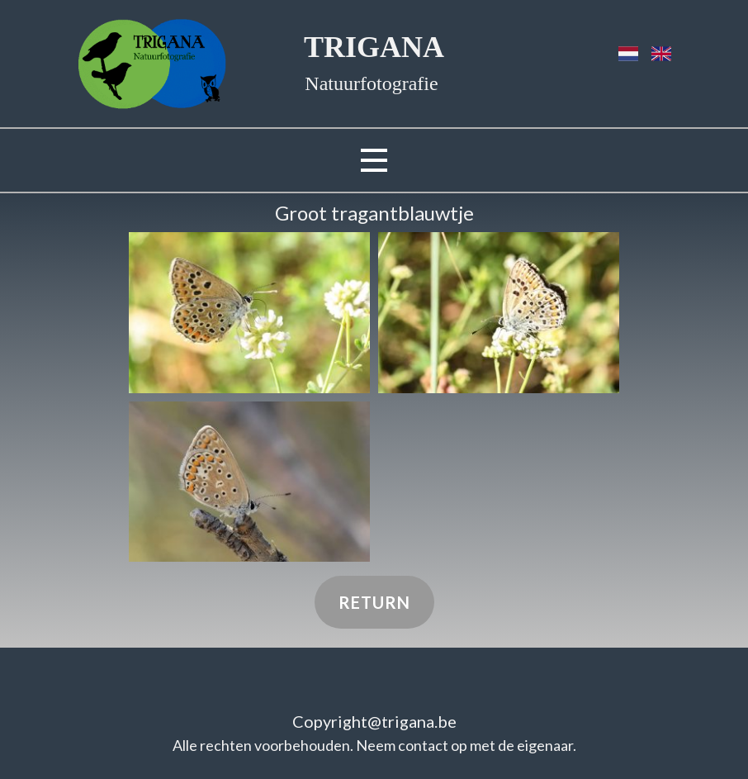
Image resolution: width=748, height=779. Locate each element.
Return (374, 602)
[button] (249, 312)
